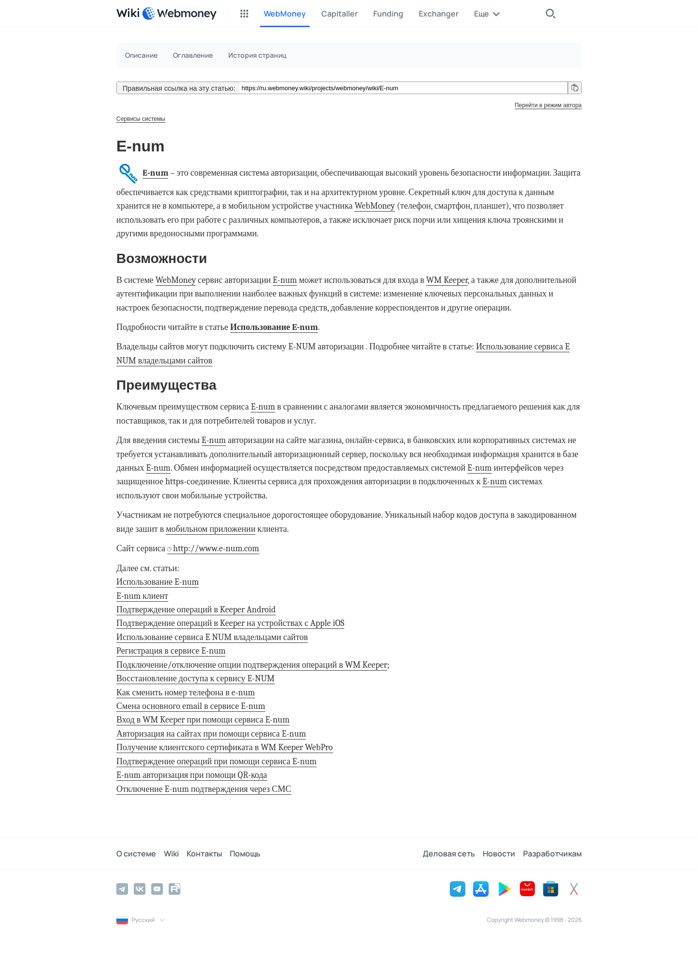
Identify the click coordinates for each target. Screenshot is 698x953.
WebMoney (374, 206)
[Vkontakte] (139, 889)
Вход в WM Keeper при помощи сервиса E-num (202, 720)
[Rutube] (174, 889)
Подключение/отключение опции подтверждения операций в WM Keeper (251, 665)
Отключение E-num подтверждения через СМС (203, 789)
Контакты (204, 853)
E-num (155, 173)
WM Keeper (446, 280)
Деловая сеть (449, 853)
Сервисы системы (140, 118)
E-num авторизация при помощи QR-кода (191, 775)
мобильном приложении (210, 529)
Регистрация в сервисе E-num (170, 651)
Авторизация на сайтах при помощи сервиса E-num (211, 734)
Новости (499, 853)
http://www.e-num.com (216, 548)
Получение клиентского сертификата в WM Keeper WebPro (224, 747)
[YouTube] (157, 889)
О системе (136, 853)
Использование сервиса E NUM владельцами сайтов (212, 637)
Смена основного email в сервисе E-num (190, 706)
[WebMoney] (179, 13)
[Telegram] (122, 889)
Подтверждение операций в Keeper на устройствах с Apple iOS (230, 623)
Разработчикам (552, 853)
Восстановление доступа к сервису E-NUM (195, 679)
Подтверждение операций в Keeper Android (196, 610)
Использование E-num (274, 327)
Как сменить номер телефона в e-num (185, 693)
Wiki (171, 853)
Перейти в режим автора (548, 105)
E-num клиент (142, 596)
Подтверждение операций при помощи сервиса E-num (216, 761)
